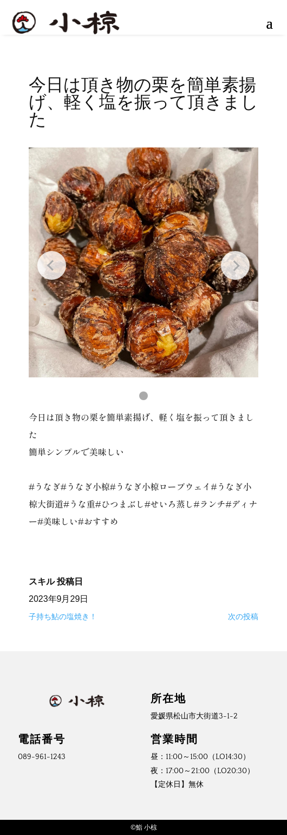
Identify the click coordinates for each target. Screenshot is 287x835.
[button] (143, 395)
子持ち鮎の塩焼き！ (63, 616)
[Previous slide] (51, 265)
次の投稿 (243, 616)
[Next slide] (235, 265)
